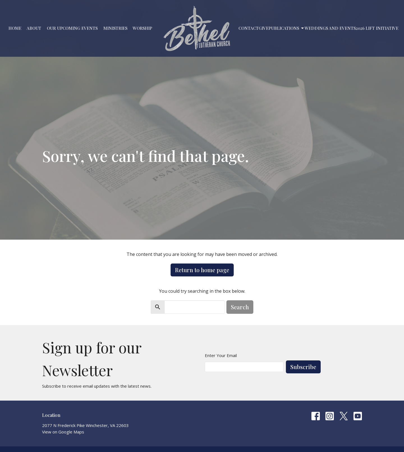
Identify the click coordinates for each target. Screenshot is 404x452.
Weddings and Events (330, 28)
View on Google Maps (63, 432)
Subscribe (303, 367)
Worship (142, 28)
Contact (248, 28)
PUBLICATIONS (286, 28)
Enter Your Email (221, 355)
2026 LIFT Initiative (377, 28)
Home (14, 28)
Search (240, 307)
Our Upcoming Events (72, 28)
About (34, 28)
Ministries (115, 28)
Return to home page (202, 270)
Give (263, 28)
